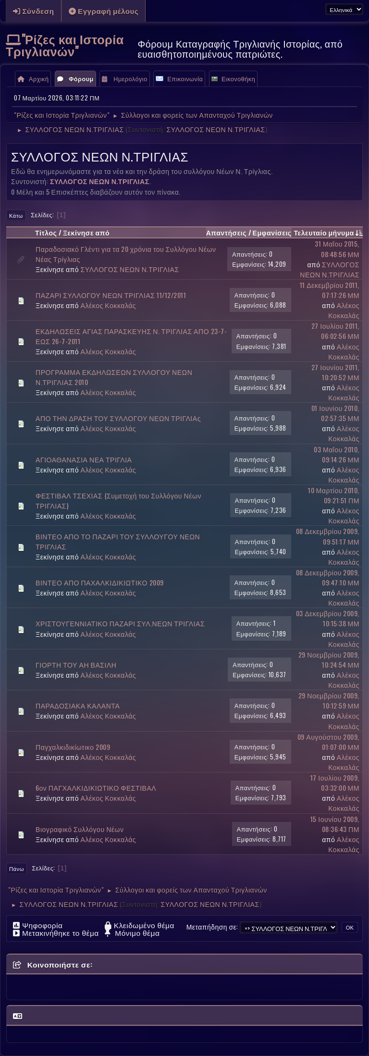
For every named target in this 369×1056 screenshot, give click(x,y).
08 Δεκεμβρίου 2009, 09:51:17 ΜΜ (327, 536)
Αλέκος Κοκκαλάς (108, 305)
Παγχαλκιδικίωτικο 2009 (73, 747)
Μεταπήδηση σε (211, 926)
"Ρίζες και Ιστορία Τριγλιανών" (65, 45)
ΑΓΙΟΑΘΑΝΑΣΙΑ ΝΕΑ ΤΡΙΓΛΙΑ (84, 459)
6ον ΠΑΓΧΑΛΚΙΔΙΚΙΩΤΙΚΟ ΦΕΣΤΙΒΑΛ (96, 788)
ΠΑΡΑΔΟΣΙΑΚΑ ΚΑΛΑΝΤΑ (78, 705)
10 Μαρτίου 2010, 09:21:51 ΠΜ (333, 495)
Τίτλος (46, 232)
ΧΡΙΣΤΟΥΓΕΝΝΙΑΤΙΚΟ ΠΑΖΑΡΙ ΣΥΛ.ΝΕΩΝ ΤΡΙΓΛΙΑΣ (120, 623)
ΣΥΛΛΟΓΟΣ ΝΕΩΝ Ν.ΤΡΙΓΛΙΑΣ (216, 129)
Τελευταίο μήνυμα (328, 232)
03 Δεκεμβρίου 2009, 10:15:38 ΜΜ (327, 618)
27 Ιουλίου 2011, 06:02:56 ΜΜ (335, 331)
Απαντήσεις (226, 232)
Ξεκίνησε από (86, 232)
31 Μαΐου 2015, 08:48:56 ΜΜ (337, 248)
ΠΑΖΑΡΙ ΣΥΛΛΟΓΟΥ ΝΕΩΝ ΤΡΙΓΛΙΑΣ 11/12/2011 (111, 295)
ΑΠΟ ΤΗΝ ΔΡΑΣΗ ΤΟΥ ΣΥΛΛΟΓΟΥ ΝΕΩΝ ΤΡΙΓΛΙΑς (118, 418)
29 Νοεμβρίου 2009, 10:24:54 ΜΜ (328, 659)
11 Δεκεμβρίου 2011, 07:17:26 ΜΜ (329, 290)
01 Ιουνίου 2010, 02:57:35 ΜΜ (335, 413)
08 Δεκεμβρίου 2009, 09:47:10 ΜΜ (327, 577)
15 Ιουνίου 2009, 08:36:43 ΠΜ (334, 824)
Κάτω (16, 215)
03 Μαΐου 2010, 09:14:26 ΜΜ (336, 454)
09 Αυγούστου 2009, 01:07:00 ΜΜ (328, 742)
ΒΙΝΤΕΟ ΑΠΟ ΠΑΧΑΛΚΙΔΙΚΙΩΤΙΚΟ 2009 (100, 582)
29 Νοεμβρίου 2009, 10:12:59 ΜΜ (328, 700)
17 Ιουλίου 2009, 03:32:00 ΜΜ (334, 782)
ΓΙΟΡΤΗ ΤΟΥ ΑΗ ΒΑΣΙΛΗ (76, 664)
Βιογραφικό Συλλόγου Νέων (80, 829)
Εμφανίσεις (272, 232)
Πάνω (16, 868)
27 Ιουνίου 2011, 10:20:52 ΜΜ (335, 372)
